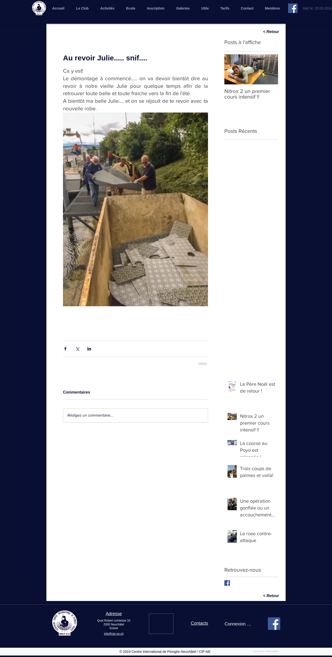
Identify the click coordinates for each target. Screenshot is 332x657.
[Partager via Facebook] (65, 348)
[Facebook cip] (293, 8)
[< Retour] (261, 32)
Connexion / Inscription (238, 624)
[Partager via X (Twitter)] (77, 348)
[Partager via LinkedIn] (89, 348)
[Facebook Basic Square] (227, 583)
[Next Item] (270, 69)
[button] (183, 8)
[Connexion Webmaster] (266, 651)
